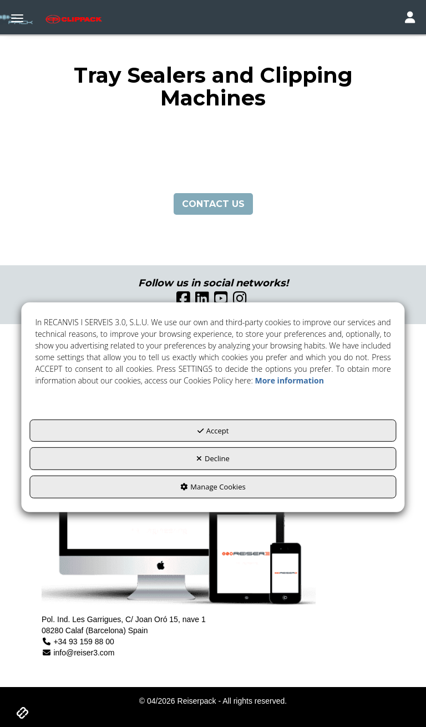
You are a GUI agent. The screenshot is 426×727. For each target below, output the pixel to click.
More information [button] (289, 380)
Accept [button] (213, 431)
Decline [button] (213, 458)
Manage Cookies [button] (212, 487)
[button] (39, 19)
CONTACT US (213, 204)
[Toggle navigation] (409, 19)
